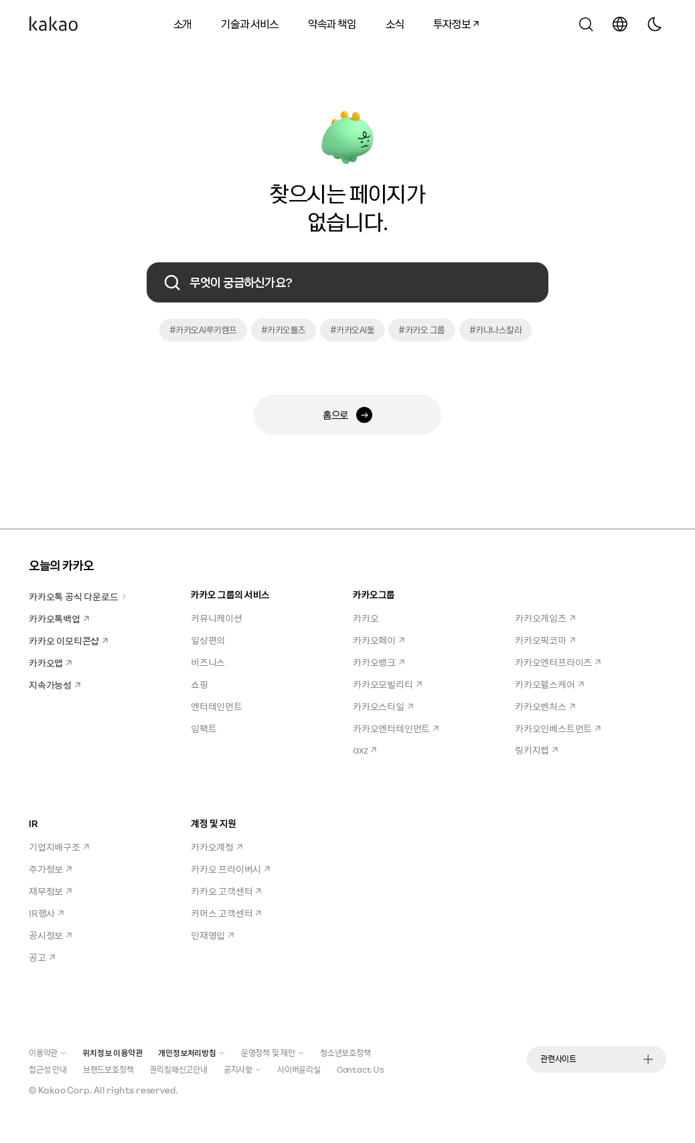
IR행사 (46, 912)
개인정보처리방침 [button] (191, 1053)
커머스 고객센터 (226, 912)
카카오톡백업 (59, 618)
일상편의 (208, 639)
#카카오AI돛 (352, 329)
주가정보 (50, 868)
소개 (182, 23)
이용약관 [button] (47, 1053)
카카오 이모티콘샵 (68, 640)
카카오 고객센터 (226, 890)
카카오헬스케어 (549, 684)
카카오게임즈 (545, 617)
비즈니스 (208, 662)
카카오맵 (50, 662)
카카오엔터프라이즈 (558, 662)
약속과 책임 (332, 23)
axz (364, 749)
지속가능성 (54, 684)
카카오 (365, 617)
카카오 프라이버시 (230, 868)
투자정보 (451, 21)
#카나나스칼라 (495, 329)
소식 (395, 23)
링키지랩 (536, 749)
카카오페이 (378, 639)
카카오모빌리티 (387, 684)
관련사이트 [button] (596, 1059)
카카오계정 (216, 846)
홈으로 (347, 415)
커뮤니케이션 (216, 617)
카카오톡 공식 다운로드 (78, 596)
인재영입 (212, 935)
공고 (42, 957)
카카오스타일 (383, 706)
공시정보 (50, 935)
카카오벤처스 (545, 706)
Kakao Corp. (65, 1089)
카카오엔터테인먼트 (396, 728)
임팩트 (203, 728)
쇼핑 (199, 684)
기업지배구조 (59, 846)
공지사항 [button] (242, 1069)
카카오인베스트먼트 (558, 728)
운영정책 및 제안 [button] (272, 1053)
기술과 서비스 (250, 23)
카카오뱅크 (378, 662)
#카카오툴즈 (283, 329)
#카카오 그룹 (421, 329)
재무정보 (50, 890)
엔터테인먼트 (216, 706)
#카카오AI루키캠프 (203, 329)
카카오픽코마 (545, 639)
